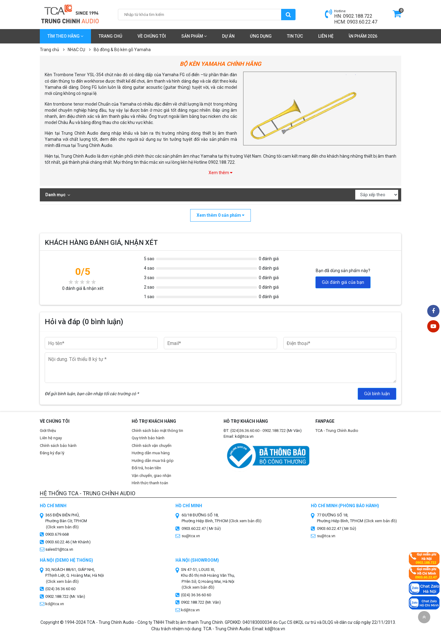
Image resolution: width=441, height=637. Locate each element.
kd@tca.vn (54, 603)
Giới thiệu (48, 430)
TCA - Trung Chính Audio (336, 430)
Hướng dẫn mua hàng (151, 453)
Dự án (228, 36)
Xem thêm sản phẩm (220, 215)
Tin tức (295, 36)
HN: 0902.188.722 (353, 16)
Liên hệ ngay (51, 438)
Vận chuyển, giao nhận (151, 475)
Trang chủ (110, 36)
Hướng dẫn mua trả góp (153, 460)
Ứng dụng (261, 36)
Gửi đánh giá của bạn (343, 282)
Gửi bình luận (377, 393)
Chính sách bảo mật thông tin (157, 430)
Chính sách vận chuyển (152, 445)
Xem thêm (220, 172)
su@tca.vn (191, 536)
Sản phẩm (194, 36)
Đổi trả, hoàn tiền (146, 468)
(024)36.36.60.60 (244, 430)
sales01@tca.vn (59, 549)
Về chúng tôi (152, 36)
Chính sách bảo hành (58, 445)
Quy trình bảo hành (148, 438)
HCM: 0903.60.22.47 (355, 22)
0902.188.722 (274, 430)
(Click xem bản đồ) (245, 521)
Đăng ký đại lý (52, 453)
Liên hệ (326, 36)
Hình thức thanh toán (150, 483)
